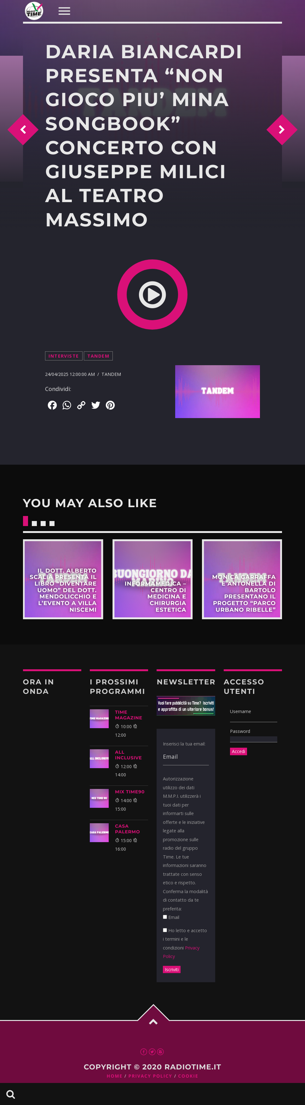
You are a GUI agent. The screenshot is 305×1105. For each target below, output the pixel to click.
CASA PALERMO (127, 829)
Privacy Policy (150, 1076)
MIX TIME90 (130, 792)
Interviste (64, 356)
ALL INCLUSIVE (128, 755)
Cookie (188, 1076)
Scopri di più (63, 579)
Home (115, 1076)
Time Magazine (128, 715)
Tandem (98, 356)
